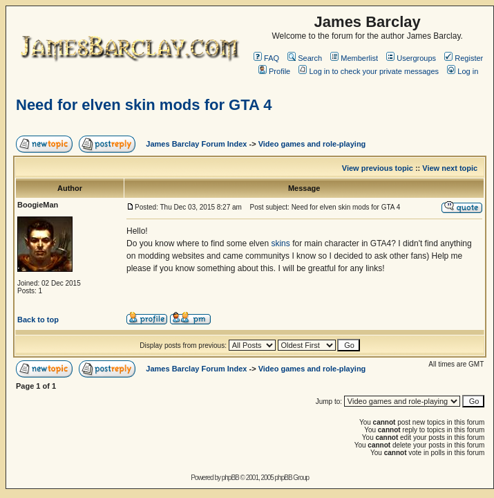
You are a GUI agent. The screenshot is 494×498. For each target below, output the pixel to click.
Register (463, 58)
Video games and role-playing (312, 144)
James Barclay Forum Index (196, 144)
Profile (274, 71)
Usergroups (411, 58)
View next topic (449, 168)
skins (280, 243)
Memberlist (354, 58)
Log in (462, 71)
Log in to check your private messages (368, 71)
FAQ (266, 58)
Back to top (38, 319)
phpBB (230, 477)
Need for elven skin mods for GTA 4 (144, 104)
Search (304, 58)
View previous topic (377, 168)
